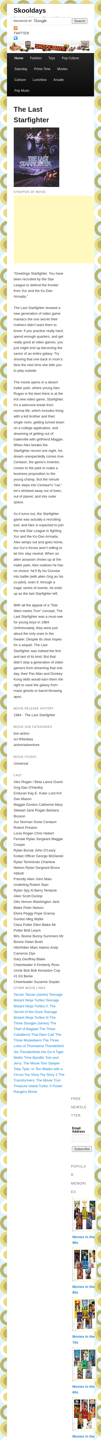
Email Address (78, 1130)
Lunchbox (40, 80)
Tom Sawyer (50, 1063)
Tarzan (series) (36, 994)
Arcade (59, 80)
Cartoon (20, 80)
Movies (62, 69)
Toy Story (32, 1075)
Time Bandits (34, 1058)
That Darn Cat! (42, 1035)
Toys (51, 58)
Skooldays (30, 10)
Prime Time (42, 69)
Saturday (20, 69)
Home (18, 58)
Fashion (36, 58)
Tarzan (19, 994)
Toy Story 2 (48, 1075)
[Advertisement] (54, 229)
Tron (56, 1080)
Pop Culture (70, 58)
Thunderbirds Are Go (35, 1052)
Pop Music (21, 91)
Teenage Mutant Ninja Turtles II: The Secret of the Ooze (36, 1006)
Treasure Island (26, 1086)
